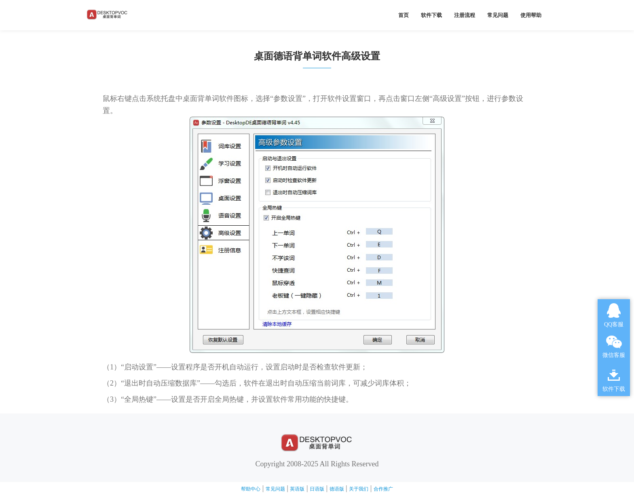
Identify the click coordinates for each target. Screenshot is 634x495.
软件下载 (431, 15)
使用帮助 (530, 15)
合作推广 (383, 489)
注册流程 (464, 15)
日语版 (317, 489)
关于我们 (358, 489)
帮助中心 (250, 489)
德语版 (337, 489)
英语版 (297, 489)
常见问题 (497, 15)
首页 (403, 15)
